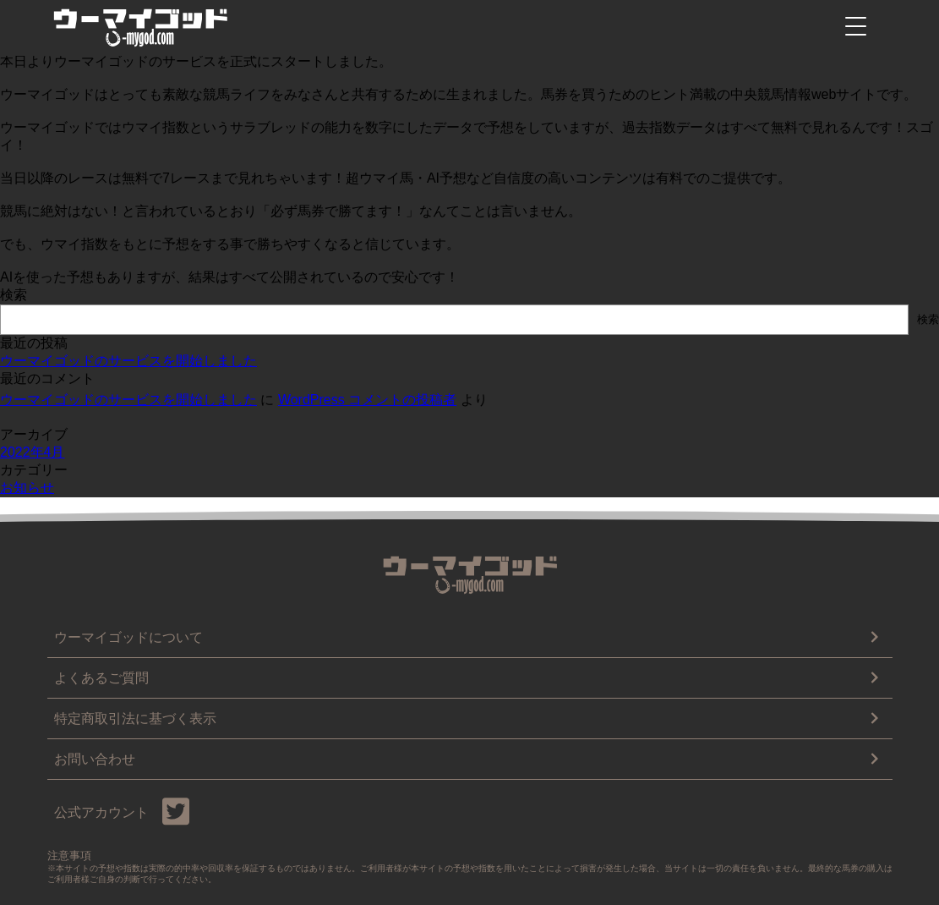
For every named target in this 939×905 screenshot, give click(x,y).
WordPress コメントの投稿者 (367, 399)
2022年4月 (32, 452)
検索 (13, 295)
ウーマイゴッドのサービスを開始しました (128, 361)
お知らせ (27, 487)
